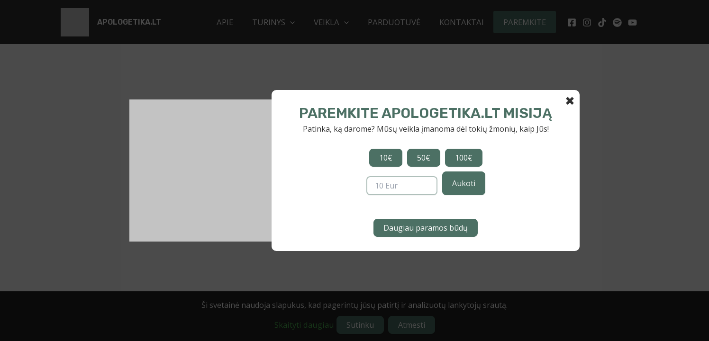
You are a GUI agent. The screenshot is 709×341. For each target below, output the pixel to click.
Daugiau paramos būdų (425, 228)
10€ (385, 158)
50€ (423, 158)
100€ (464, 158)
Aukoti (463, 183)
